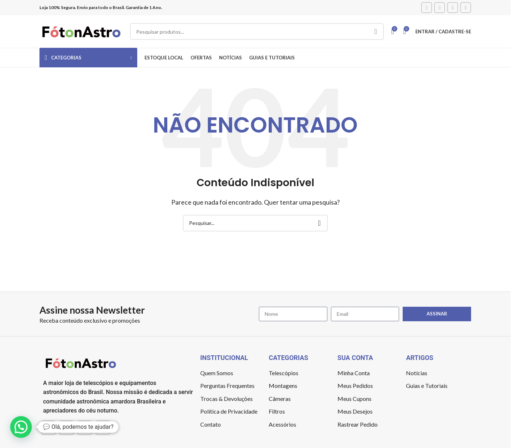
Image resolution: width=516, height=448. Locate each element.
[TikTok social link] (465, 7)
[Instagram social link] (439, 7)
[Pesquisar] (257, 31)
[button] (21, 427)
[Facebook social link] (426, 7)
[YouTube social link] (452, 7)
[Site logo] (81, 30)
